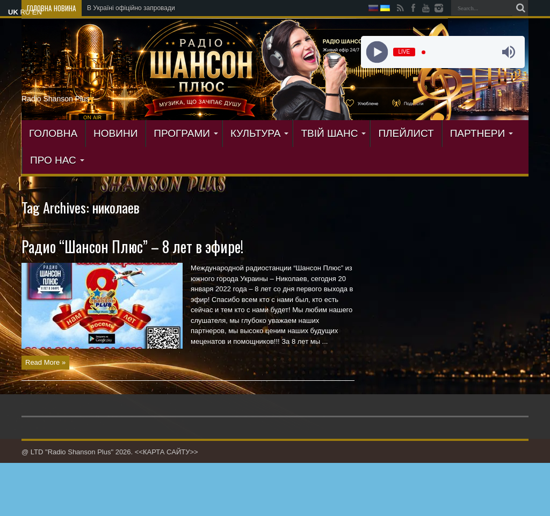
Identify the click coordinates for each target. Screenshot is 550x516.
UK (13, 12)
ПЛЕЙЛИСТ (405, 133)
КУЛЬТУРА (259, 133)
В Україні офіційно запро (124, 8)
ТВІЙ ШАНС (333, 133)
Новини (115, 133)
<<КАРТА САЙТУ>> (166, 452)
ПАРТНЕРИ (481, 133)
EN (37, 12)
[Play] (376, 52)
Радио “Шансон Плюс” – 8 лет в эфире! (132, 246)
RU (25, 12)
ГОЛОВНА (53, 133)
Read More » (45, 362)
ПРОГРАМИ (186, 133)
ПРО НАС (57, 160)
